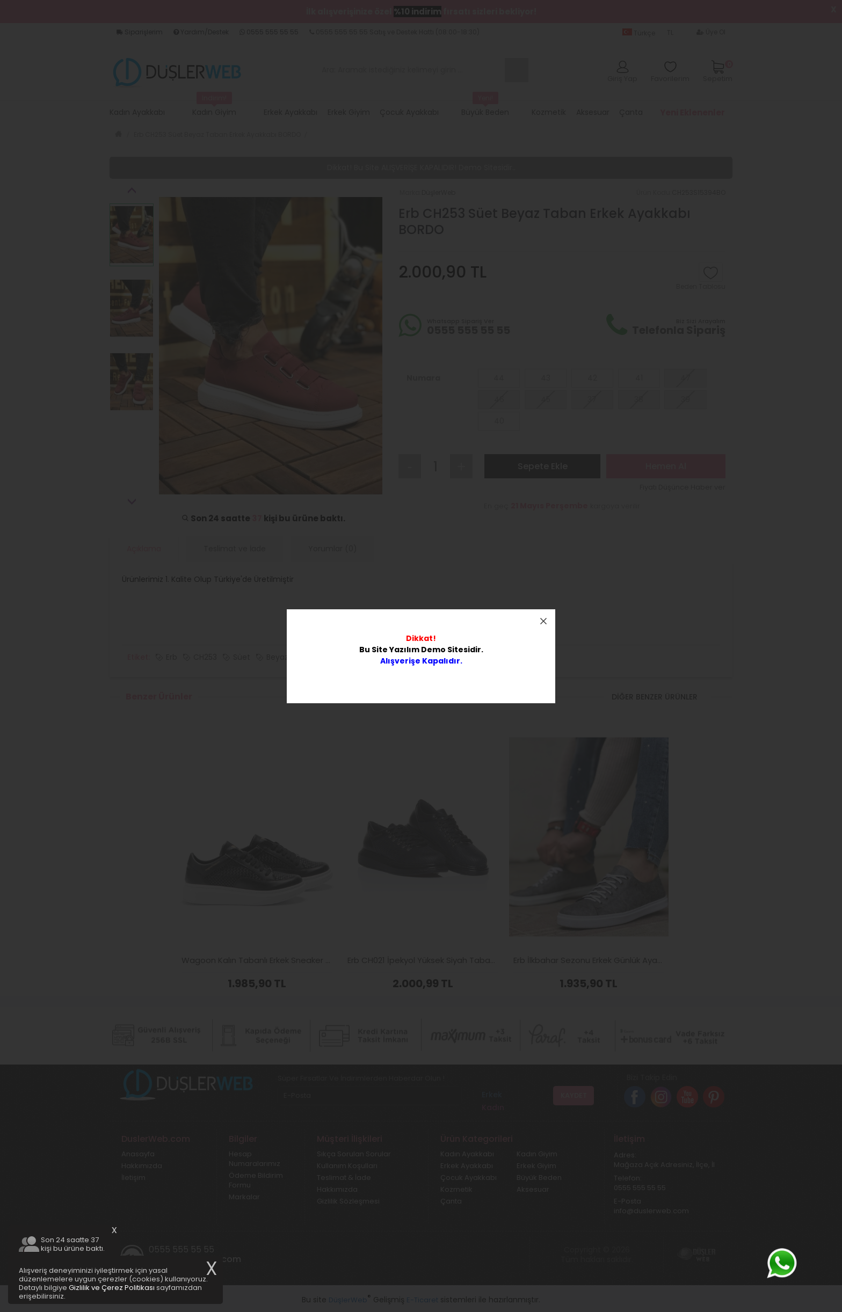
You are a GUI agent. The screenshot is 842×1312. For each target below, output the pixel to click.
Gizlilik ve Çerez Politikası (112, 1287)
